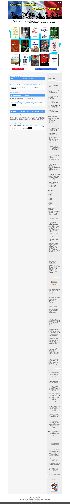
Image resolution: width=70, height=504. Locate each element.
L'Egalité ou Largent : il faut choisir (21, 123)
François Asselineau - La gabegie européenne (54, 399)
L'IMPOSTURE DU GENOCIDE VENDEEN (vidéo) (54, 255)
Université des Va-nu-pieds (54, 473)
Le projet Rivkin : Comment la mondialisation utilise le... (54, 343)
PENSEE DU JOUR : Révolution (19, 95)
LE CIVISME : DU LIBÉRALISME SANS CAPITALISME (53, 134)
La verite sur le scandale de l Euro (54, 428)
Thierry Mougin (52, 222)
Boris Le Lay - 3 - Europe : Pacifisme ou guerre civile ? (54, 379)
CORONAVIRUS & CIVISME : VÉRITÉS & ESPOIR (54, 129)
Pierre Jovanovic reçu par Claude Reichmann (54, 452)
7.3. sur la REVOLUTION (53, 102)
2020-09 (50, 197)
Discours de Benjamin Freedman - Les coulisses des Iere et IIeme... (54, 307)
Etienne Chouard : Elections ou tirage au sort (54, 396)
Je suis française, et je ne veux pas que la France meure (54, 322)
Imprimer (37, 87)
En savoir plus (56, 502)
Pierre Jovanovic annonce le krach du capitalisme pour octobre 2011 (54, 450)
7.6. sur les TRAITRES (53, 106)
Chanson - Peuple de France (54, 383)
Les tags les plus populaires (45, 499)
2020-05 (50, 199)
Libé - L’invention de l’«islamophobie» (52, 350)
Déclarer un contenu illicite (16, 500)
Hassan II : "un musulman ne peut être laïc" (54, 403)
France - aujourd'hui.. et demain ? (54, 397)
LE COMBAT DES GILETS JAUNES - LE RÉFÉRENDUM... (54, 165)
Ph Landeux (51, 211)
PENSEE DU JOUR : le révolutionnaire (21, 78)
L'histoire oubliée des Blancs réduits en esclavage (54, 327)
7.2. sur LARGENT (52, 101)
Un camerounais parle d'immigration (54, 471)
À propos (54, 76)
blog (56, 500)
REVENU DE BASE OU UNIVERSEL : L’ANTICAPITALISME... (53, 183)
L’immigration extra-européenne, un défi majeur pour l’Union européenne (54, 352)
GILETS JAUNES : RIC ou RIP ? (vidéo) (54, 230)
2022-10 (50, 191)
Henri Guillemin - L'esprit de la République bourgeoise (54, 408)
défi (41, 126)
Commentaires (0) (37, 85)
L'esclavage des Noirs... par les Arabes (54, 423)
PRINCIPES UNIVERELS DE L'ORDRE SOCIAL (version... (54, 147)
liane (50, 246)
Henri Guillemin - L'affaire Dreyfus (54, 406)
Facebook (24, 87)
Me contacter (54, 479)
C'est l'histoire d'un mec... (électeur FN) (53, 300)
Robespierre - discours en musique (54, 456)
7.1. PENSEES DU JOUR (53, 100)
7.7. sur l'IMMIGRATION (53, 107)
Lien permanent (30, 85)
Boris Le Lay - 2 (54, 377)
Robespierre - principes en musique (54, 458)
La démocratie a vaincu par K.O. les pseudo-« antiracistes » (54, 332)
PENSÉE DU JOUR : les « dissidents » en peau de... (54, 177)
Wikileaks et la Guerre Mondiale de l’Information (53, 367)
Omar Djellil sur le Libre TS (54, 444)
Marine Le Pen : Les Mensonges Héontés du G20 (54, 439)
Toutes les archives (52, 204)
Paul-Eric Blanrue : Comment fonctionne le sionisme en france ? (54, 447)
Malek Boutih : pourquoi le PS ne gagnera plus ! (54, 437)
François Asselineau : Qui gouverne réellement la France (54, 401)
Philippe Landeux (52, 218)
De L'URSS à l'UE (54, 390)
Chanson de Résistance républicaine (54, 385)
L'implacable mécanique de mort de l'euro (54, 330)
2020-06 (50, 198)
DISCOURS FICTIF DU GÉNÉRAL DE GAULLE (53, 127)
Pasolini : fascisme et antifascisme (54, 445)
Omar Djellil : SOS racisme (54, 443)
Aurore (50, 274)
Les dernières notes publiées (35, 499)
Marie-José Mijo (52, 229)
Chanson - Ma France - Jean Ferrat (54, 382)
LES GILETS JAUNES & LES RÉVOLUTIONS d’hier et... (54, 163)
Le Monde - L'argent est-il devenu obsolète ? (53, 341)
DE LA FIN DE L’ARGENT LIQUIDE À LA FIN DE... (54, 140)
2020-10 (50, 195)
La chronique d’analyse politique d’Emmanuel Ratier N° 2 (54, 425)
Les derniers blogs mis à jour (25, 499)
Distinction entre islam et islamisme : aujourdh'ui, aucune (53, 310)
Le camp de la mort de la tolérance (54, 430)
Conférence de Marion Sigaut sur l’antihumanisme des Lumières (54, 389)
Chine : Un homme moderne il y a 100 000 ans (54, 302)
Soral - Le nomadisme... (54, 467)
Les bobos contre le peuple (54, 348)
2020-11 (50, 194)
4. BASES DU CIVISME (53, 96)
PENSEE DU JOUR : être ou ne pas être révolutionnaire (26, 111)
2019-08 (50, 202)
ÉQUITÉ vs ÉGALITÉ (53, 178)
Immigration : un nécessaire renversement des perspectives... (54, 317)
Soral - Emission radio (53, 364)
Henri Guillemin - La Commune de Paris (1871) (54, 410)
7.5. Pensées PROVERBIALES (54, 105)
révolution (13, 103)
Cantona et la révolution (54, 381)
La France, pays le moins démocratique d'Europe (53, 335)
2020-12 (50, 193)
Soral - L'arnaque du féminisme (54, 464)
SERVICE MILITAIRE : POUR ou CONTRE (53, 269)
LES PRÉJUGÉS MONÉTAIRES (52, 180)
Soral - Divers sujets (54, 460)
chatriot (50, 243)
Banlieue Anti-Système (54, 374)
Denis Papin (51, 236)
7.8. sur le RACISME (53, 109)
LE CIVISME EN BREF (53, 130)
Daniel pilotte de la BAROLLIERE (52, 253)
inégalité (12, 87)
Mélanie (50, 213)
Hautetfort (38, 497)
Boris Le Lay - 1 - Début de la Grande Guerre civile (54, 376)
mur (20, 87)
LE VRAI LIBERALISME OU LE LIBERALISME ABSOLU (54, 149)
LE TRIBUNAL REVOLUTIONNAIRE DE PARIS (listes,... (53, 220)
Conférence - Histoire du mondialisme (54, 387)
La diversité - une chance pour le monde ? (54, 427)
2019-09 (50, 200)
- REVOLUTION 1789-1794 (54, 89)
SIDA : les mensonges (54, 459)
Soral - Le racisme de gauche (54, 468)
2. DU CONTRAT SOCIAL (54, 92)
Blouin (50, 226)
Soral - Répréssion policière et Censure (54, 470)
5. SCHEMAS (51, 97)
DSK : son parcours (52, 312)
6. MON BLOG (51, 98)
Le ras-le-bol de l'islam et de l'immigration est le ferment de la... (54, 345)
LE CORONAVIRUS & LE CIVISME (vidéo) (53, 142)
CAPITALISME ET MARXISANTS (52, 154)
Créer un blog (32, 497)
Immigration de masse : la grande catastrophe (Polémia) (54, 320)
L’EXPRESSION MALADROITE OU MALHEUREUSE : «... (53, 121)
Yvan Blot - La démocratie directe (54, 474)
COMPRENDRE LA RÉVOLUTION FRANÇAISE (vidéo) (54, 159)
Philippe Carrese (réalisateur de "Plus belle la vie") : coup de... (54, 360)
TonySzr (50, 271)
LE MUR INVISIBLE (52, 157)
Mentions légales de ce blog (26, 500)
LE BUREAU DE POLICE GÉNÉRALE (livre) (53, 186)
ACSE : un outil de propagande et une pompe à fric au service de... (54, 290)
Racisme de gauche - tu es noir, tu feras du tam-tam (54, 454)
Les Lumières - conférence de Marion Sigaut (54, 435)
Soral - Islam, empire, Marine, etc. (54, 463)
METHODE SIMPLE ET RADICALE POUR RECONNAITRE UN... (54, 227)
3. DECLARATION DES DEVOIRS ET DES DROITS (54, 94)
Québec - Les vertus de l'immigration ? (53, 363)
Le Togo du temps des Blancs (54, 433)
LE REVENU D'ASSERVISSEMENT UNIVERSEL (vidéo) (53, 137)
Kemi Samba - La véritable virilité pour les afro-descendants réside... (54, 324)
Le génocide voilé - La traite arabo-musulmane (54, 432)
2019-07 (50, 203)
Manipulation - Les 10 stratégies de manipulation (54, 355)
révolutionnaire (17, 87)
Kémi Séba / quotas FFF (54, 421)
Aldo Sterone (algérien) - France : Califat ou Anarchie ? (54, 295)
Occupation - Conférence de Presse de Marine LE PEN (54, 441)
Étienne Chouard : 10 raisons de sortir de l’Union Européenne (54, 394)
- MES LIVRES (51, 87)
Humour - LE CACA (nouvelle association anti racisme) (54, 416)
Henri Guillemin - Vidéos (54, 414)
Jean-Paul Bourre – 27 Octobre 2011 (54, 417)
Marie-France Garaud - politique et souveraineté (53, 358)
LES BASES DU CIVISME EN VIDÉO (54, 212)
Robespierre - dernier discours (54, 455)
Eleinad (50, 249)
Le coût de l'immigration (53, 336)
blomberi (50, 265)
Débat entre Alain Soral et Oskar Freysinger (53, 304)
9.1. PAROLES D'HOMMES (54, 111)
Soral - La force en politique (54, 465)
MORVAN (51, 268)
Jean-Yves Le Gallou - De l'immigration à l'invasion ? (54, 419)
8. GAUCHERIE (52, 110)
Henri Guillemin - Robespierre (54, 413)
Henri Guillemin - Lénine (54, 411)
